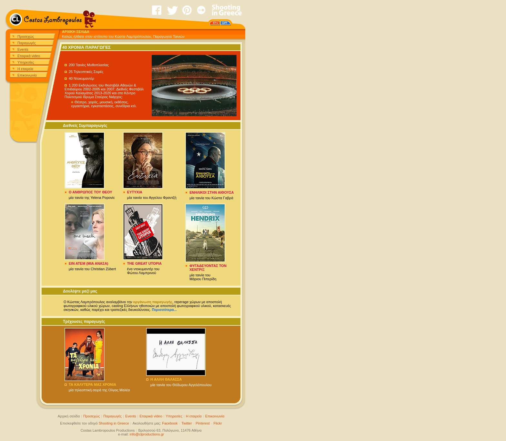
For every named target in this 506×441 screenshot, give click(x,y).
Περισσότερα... (164, 310)
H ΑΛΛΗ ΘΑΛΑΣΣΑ (166, 379)
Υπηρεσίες (25, 62)
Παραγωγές (26, 43)
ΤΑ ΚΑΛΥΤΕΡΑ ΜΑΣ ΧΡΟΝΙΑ (92, 384)
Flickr (217, 423)
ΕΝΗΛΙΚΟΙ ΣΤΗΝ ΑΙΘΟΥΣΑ (211, 192)
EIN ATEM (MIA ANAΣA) (88, 263)
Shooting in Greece (114, 423)
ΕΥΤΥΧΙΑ (134, 192)
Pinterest (202, 423)
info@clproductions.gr (147, 434)
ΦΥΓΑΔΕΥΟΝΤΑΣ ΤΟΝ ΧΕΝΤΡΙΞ (208, 268)
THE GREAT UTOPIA (144, 263)
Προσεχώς (25, 36)
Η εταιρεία (25, 69)
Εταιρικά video (28, 56)
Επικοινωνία (27, 75)
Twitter (186, 423)
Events (22, 49)
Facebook (169, 423)
